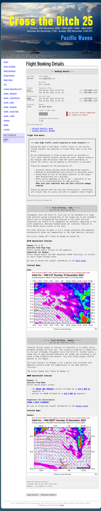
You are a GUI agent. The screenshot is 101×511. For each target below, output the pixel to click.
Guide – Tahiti (9, 116)
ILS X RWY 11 (70, 394)
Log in (6, 139)
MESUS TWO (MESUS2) (45, 389)
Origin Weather (32, 495)
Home (6, 62)
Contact (7, 129)
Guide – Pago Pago (11, 111)
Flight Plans (8, 80)
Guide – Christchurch (12, 98)
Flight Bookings (9, 71)
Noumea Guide (82, 406)
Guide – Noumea (10, 107)
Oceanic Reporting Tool (12, 89)
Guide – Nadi (9, 102)
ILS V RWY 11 (84, 389)
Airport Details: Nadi (42, 128)
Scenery (7, 120)
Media (6, 125)
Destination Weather (48, 495)
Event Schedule (9, 67)
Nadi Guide (81, 261)
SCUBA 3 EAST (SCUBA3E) (38, 402)
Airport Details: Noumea (43, 131)
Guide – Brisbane (10, 94)
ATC (5, 85)
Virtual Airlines (9, 76)
